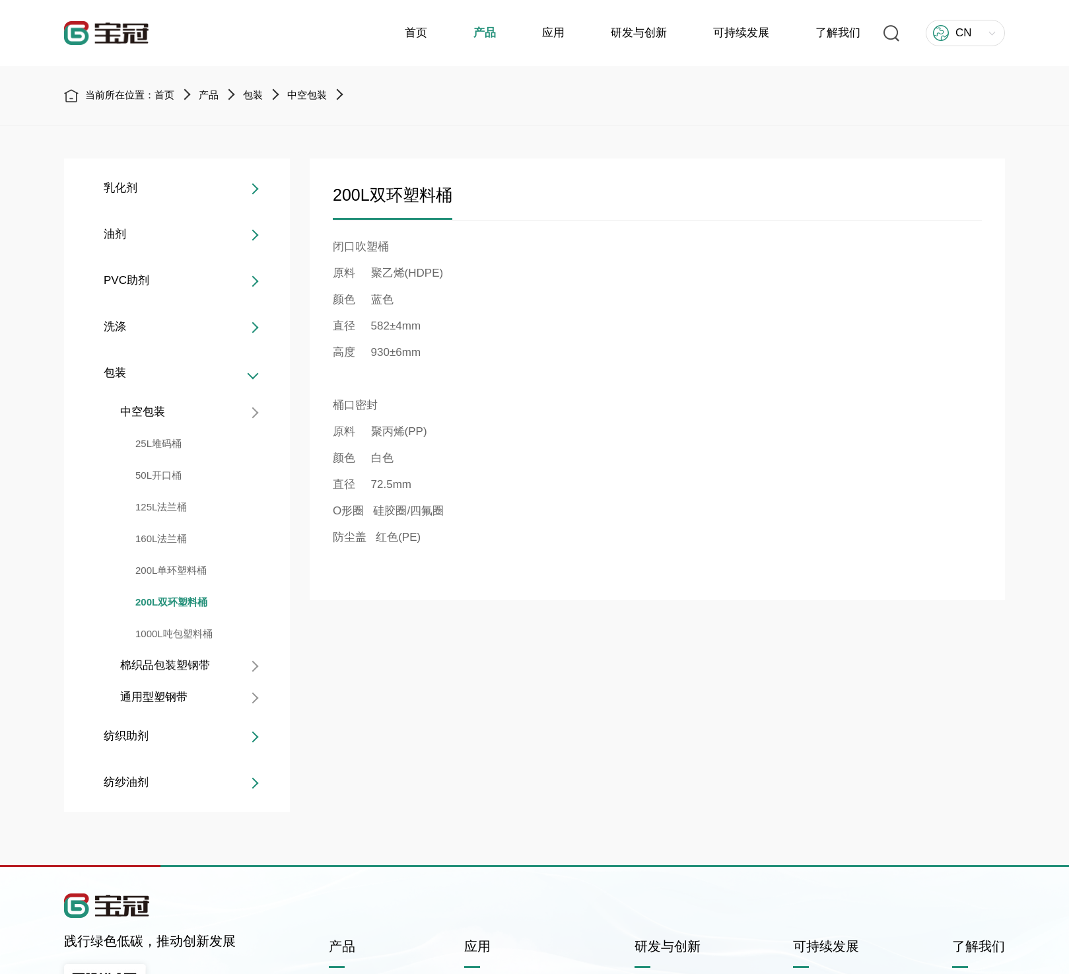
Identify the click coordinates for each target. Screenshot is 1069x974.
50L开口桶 (156, 475)
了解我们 (837, 32)
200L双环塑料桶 (169, 602)
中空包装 (307, 95)
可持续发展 (741, 32)
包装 (253, 95)
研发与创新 (639, 32)
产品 (484, 32)
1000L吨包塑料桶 (172, 633)
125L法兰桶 (159, 506)
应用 (553, 32)
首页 (416, 32)
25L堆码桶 (156, 443)
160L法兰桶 (159, 538)
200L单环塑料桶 (169, 570)
